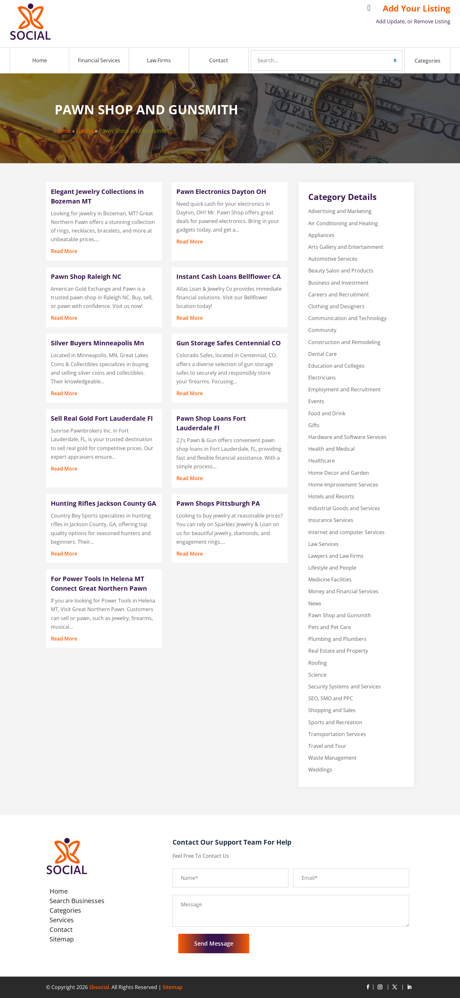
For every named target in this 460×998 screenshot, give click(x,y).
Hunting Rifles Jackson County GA (103, 503)
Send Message (213, 943)
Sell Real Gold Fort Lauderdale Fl (102, 418)
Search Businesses (77, 902)
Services (62, 921)
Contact (218, 60)
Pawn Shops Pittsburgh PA (218, 503)
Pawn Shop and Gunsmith (134, 130)
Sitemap (62, 940)
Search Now (383, 60)
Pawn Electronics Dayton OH (221, 191)
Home (39, 60)
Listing (85, 130)
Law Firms (159, 60)
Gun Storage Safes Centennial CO (228, 343)
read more (64, 251)
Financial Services (99, 60)
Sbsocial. (99, 987)
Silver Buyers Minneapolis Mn (97, 343)
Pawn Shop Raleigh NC (86, 276)
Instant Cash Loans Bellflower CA (228, 276)
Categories (428, 60)
